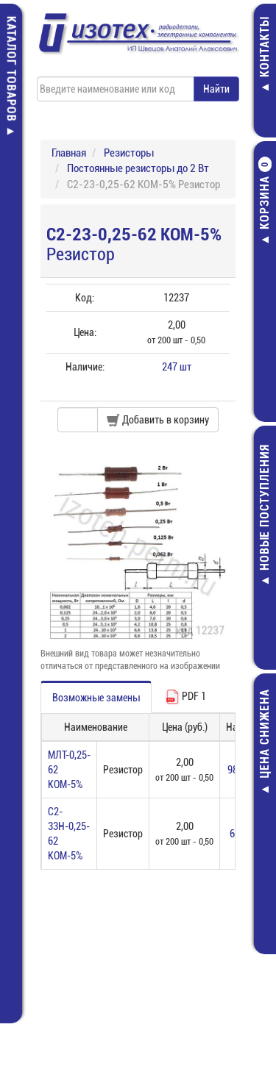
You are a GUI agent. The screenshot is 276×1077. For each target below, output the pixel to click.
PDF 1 (185, 697)
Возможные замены (96, 698)
